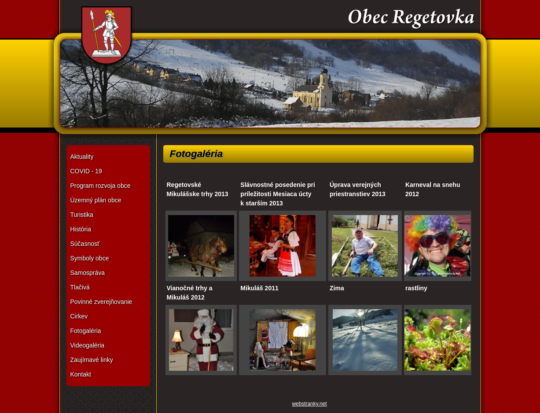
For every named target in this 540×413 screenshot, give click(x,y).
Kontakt (80, 374)
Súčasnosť (85, 243)
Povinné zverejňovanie (101, 301)
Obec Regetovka (270, 70)
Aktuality (82, 156)
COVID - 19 (86, 171)
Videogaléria (87, 345)
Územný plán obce (95, 200)
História (80, 229)
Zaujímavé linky (91, 359)
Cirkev (79, 316)
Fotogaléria (85, 330)
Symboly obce (89, 258)
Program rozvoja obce (100, 185)
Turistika (81, 214)
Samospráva (87, 272)
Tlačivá (80, 287)
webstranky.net (309, 404)
